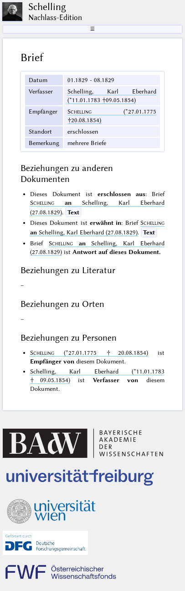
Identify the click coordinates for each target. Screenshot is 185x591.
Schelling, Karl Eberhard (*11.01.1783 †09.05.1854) (111, 96)
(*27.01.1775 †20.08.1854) (89, 352)
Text (73, 212)
